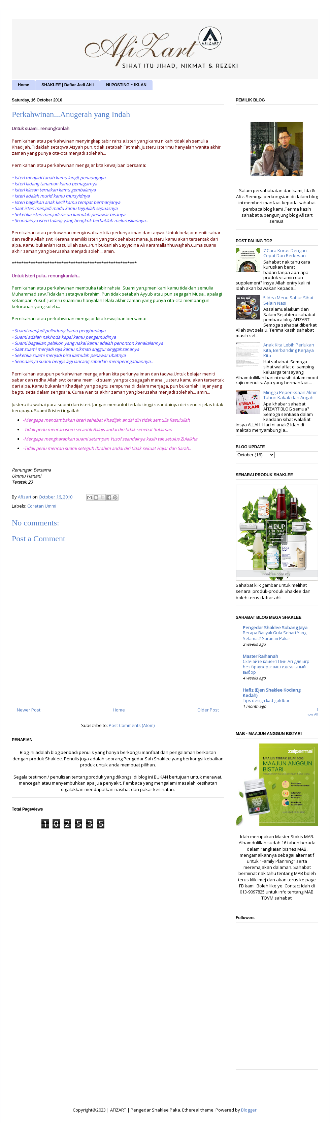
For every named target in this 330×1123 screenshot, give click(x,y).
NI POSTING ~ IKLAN (126, 85)
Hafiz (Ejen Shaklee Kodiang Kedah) (271, 692)
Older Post (208, 710)
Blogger (249, 1110)
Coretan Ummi (41, 506)
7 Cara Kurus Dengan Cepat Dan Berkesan (285, 253)
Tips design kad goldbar (266, 700)
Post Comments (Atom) (132, 725)
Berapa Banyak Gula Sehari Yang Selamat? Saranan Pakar (274, 635)
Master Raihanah (260, 656)
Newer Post (28, 710)
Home (23, 85)
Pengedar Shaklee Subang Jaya (275, 628)
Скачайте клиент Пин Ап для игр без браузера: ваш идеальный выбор (276, 667)
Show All (312, 712)
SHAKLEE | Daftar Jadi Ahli (67, 85)
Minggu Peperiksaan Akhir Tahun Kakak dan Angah (290, 395)
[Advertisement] (277, 1030)
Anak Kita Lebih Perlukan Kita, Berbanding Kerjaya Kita (288, 350)
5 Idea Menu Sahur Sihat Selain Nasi (288, 300)
